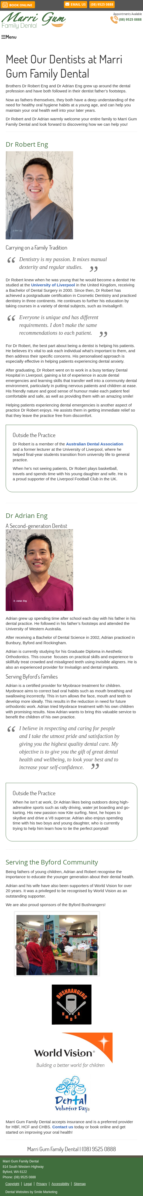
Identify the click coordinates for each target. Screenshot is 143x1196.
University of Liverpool (53, 285)
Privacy (41, 1184)
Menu (8, 37)
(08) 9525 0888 (102, 4)
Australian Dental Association (94, 444)
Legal (28, 1184)
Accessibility (60, 1184)
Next (95, 948)
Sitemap (80, 1184)
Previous (19, 948)
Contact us (62, 1127)
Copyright (12, 1184)
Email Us (75, 4)
